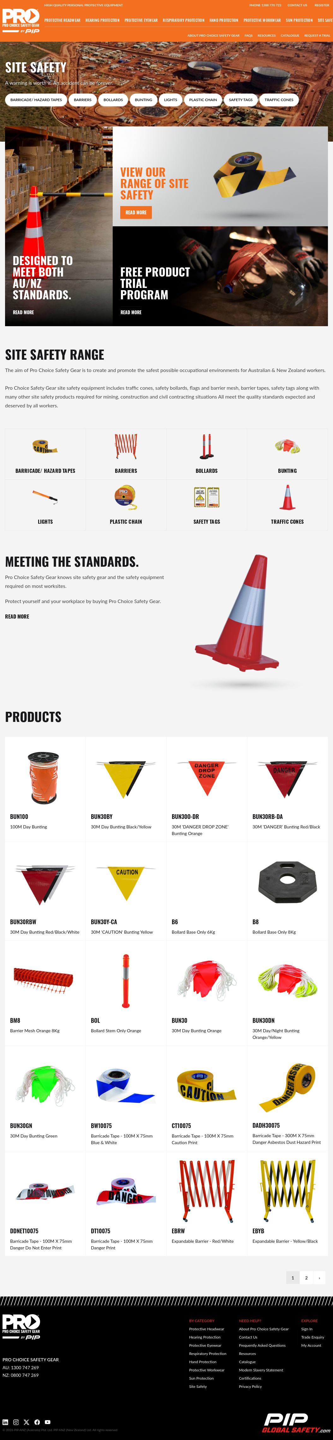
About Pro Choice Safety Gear (213, 35)
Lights (170, 99)
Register (322, 5)
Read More (23, 312)
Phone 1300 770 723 (265, 5)
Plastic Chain (203, 99)
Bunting (143, 99)
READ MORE (17, 616)
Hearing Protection (103, 20)
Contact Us (297, 5)
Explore (309, 1320)
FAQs (249, 35)
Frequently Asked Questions (262, 1345)
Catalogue (290, 35)
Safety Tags (241, 99)
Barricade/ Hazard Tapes (36, 99)
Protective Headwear (63, 20)
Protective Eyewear (141, 20)
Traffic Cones (279, 99)
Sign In (306, 1329)
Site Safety (198, 1386)
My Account (311, 1345)
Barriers (83, 99)
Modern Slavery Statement (261, 1370)
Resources (267, 35)
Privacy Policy (250, 1386)
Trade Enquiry (312, 1337)
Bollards (113, 99)
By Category (201, 1320)
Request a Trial (317, 35)
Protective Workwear (262, 20)
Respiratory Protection (184, 20)
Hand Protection (224, 20)
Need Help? (250, 1320)
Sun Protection (299, 20)
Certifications (250, 1378)
